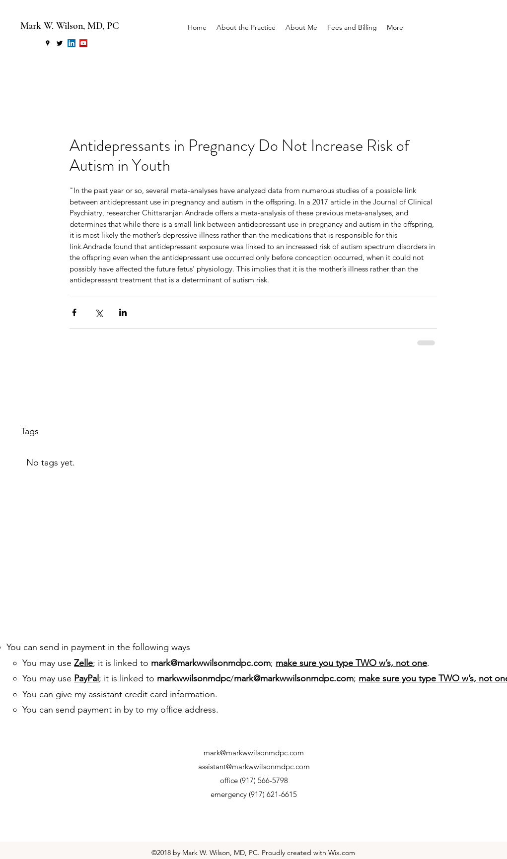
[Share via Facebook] (74, 312)
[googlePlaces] (48, 43)
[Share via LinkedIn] (123, 312)
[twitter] (60, 43)
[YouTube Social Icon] (83, 43)
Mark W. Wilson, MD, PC (69, 26)
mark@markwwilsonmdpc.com (211, 663)
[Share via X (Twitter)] (98, 312)
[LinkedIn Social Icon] (71, 43)
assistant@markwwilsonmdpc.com (254, 766)
